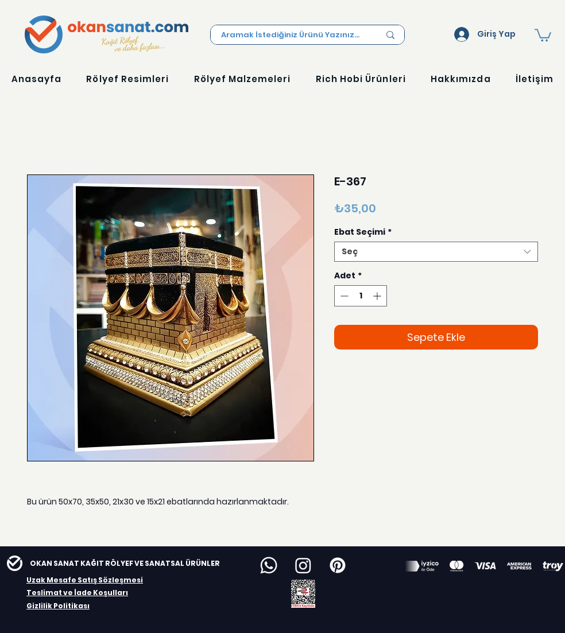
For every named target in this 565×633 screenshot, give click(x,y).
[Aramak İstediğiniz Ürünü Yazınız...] (291, 35)
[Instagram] (303, 565)
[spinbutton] (360, 296)
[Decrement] (343, 296)
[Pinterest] (337, 565)
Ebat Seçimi (363, 232)
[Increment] (378, 296)
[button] (543, 34)
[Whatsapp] (268, 565)
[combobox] (436, 252)
